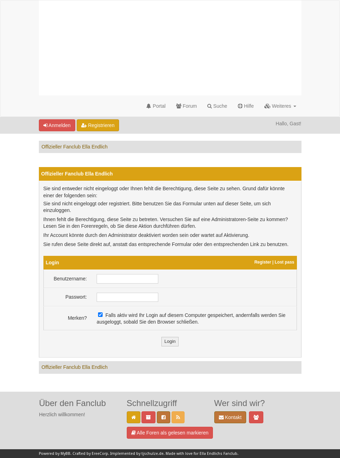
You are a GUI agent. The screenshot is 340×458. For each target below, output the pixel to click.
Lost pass (284, 262)
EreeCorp (100, 453)
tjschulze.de (152, 453)
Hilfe (246, 106)
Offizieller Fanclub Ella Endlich (75, 147)
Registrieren (98, 125)
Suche (217, 106)
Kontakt (230, 417)
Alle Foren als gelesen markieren (170, 433)
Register (262, 262)
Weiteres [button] (280, 106)
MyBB (65, 453)
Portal (155, 106)
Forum (186, 106)
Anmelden (57, 125)
